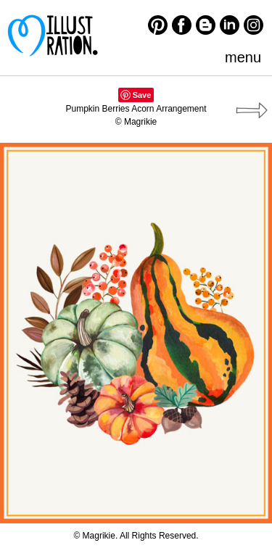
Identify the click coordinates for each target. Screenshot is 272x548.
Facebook (181, 25)
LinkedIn (229, 25)
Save (142, 95)
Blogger (205, 25)
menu (243, 57)
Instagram (253, 25)
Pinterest (158, 25)
